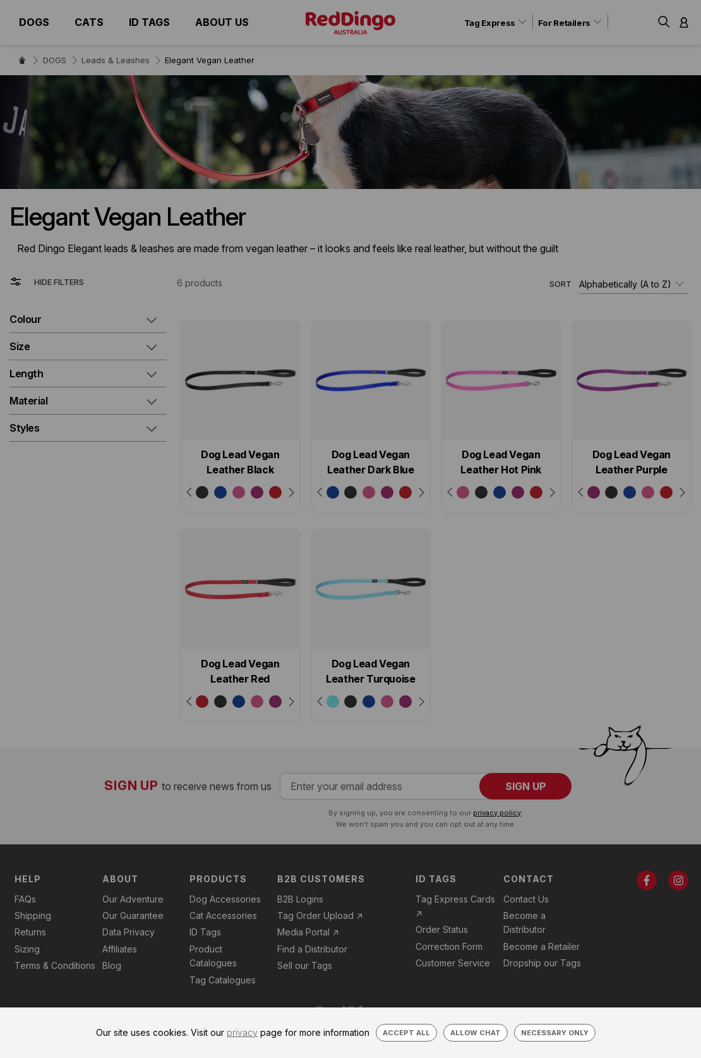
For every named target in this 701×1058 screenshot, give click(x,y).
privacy (242, 1032)
